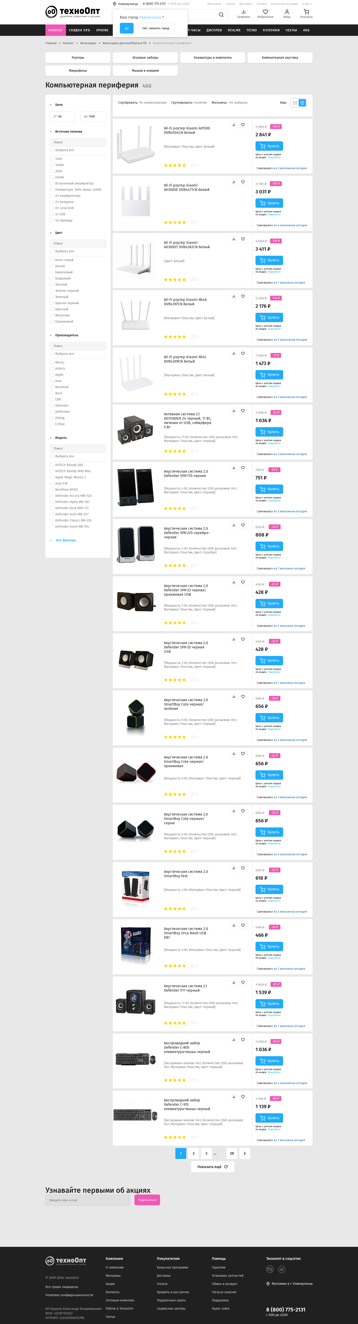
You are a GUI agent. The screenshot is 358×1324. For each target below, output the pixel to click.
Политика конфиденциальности (69, 1295)
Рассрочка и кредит (284, 3)
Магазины (214, 3)
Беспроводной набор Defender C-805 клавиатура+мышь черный (187, 1047)
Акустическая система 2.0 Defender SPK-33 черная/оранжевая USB (186, 590)
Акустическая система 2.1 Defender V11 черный (185, 988)
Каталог (55, 30)
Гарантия (219, 1267)
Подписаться (147, 1200)
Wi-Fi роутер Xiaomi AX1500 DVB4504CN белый (187, 130)
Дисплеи (214, 30)
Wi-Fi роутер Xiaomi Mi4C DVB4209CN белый (185, 359)
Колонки (271, 30)
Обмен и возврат (224, 1284)
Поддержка (220, 1300)
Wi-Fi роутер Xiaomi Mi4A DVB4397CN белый (185, 301)
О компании (115, 1267)
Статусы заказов (224, 1292)
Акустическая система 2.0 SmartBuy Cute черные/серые (186, 818)
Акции (110, 1284)
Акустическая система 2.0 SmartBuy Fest (186, 873)
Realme (234, 30)
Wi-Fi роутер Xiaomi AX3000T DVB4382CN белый (187, 244)
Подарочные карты (171, 1300)
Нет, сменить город (155, 28)
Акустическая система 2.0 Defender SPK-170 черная (186, 473)
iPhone (102, 30)
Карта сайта (220, 1309)
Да (127, 28)
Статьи (230, 3)
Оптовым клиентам (120, 1300)
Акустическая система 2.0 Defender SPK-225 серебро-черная (187, 532)
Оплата (261, 3)
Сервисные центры (171, 1309)
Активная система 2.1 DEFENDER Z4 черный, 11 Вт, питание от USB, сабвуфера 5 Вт (187, 420)
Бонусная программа (172, 1267)
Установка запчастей (227, 1276)
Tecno (252, 30)
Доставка (246, 3)
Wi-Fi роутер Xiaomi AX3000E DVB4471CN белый (187, 187)
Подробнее (274, 157)
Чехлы (291, 30)
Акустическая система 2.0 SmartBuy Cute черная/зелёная (186, 704)
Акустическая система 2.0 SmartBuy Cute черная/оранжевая (186, 761)
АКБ (306, 30)
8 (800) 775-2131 (285, 1309)
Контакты (112, 1292)
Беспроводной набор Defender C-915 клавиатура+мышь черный (187, 1104)
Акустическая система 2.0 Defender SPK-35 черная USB (186, 647)
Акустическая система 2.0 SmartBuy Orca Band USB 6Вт (186, 933)
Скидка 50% (79, 30)
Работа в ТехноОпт (119, 1309)
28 (232, 1153)
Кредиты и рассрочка (173, 1292)
